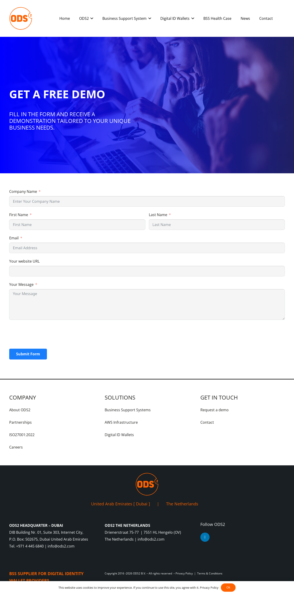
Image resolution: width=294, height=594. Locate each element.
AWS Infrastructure (121, 422)
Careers (16, 447)
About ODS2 (19, 409)
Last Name (158, 214)
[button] (91, 18)
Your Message (21, 284)
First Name (18, 214)
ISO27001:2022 (22, 434)
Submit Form (28, 353)
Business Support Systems (128, 409)
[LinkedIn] (205, 537)
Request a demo (214, 409)
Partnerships (20, 422)
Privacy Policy (184, 573)
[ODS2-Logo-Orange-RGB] (20, 18)
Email (14, 237)
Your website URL (24, 261)
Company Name (23, 191)
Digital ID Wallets (119, 434)
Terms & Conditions (209, 573)
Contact (207, 422)
